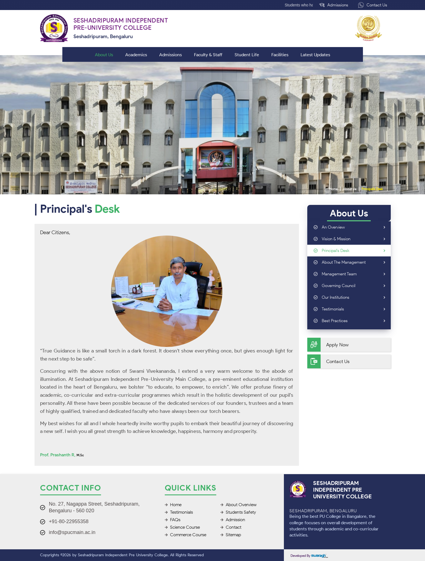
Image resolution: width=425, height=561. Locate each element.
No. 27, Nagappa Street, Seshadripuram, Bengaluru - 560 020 (94, 507)
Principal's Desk (372, 189)
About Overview (238, 504)
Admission (232, 519)
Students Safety (238, 512)
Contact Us (372, 5)
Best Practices (353, 320)
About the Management (353, 262)
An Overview (353, 227)
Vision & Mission (353, 238)
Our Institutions (353, 297)
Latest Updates (315, 54)
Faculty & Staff (208, 54)
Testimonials (353, 309)
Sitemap (230, 534)
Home (333, 189)
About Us (104, 54)
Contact (230, 527)
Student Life (247, 54)
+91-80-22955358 (69, 521)
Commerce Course (185, 534)
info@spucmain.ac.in (72, 532)
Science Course (182, 527)
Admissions (333, 5)
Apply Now (328, 345)
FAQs (172, 519)
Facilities (279, 54)
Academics (136, 54)
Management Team (353, 273)
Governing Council (353, 285)
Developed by (309, 555)
